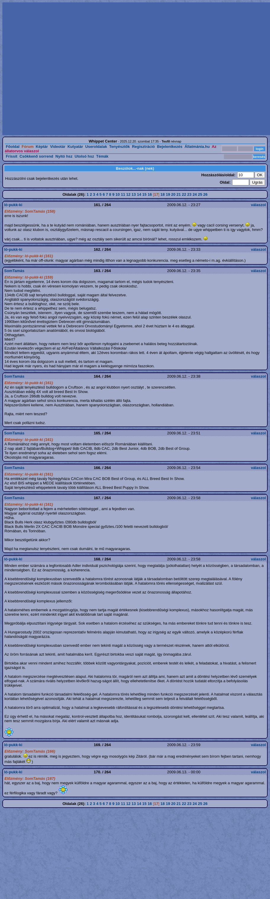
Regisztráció (143, 146)
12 (128, 194)
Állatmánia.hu (197, 146)
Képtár (42, 146)
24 (195, 194)
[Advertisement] (65, 69)
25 (200, 194)
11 (123, 194)
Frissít (11, 156)
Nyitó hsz (63, 156)
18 (163, 194)
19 (168, 194)
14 (139, 194)
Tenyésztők (119, 146)
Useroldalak (96, 146)
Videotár (57, 146)
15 (144, 194)
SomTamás (14, 271)
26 (205, 194)
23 (189, 194)
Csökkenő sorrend (36, 156)
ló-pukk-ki (13, 205)
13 (134, 194)
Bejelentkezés (169, 146)
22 (184, 194)
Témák (102, 156)
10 (118, 194)
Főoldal (13, 146)
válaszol (258, 205)
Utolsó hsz (84, 156)
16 (150, 194)
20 (173, 194)
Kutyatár (75, 146)
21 (179, 194)
